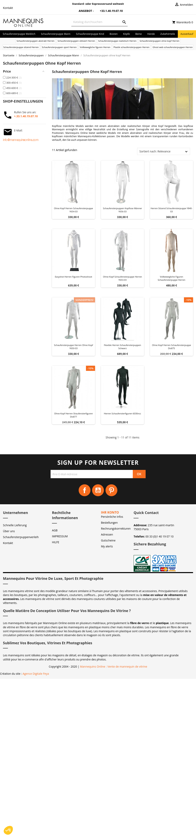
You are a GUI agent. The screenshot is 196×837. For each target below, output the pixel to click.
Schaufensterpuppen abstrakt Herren (35, 40)
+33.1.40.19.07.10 (108, 11)
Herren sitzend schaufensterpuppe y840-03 (171, 210)
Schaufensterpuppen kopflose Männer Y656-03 (122, 210)
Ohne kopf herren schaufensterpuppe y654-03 (73, 210)
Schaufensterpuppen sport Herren (59, 47)
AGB (54, 530)
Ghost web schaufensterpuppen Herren (173, 47)
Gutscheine (108, 540)
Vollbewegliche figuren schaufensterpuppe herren (171, 278)
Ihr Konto (110, 512)
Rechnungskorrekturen (116, 528)
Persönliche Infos (112, 517)
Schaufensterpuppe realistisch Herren (117, 40)
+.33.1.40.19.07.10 (26, 116)
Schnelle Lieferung (15, 525)
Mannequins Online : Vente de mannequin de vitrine (113, 666)
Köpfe (126, 34)
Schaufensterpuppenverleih (21, 537)
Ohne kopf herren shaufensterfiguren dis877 (73, 415)
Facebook (84, 490)
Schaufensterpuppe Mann (55, 34)
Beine (138, 34)
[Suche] (99, 21)
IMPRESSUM (60, 536)
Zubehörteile (167, 34)
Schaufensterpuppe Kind (90, 34)
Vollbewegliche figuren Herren (95, 47)
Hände (151, 34)
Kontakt (8, 8)
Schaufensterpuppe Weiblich (19, 34)
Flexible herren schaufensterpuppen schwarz (122, 347)
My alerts (107, 546)
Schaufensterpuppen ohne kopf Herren (159, 40)
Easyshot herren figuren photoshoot (73, 276)
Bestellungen (109, 522)
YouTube (98, 490)
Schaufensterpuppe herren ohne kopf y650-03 (73, 347)
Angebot (83, 11)
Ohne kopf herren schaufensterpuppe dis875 (171, 347)
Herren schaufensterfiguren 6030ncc (122, 413)
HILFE (55, 542)
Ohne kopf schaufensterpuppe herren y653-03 (122, 278)
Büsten (114, 34)
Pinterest (111, 490)
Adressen (107, 534)
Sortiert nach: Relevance (154, 151)
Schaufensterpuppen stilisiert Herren (76, 40)
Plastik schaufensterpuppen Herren (132, 47)
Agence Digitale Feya (36, 673)
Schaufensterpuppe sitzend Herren (21, 47)
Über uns (9, 531)
